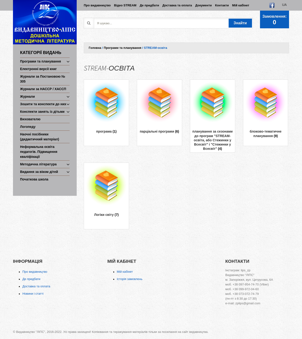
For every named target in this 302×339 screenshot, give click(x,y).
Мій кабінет (125, 271)
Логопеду (28, 127)
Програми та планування (40, 61)
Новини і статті (32, 293)
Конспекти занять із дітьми (42, 111)
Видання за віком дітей (39, 172)
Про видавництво (34, 271)
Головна (95, 48)
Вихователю (30, 119)
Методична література (38, 164)
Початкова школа (34, 179)
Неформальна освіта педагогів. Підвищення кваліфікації (38, 152)
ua (284, 5)
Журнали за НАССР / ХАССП (43, 89)
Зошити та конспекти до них (43, 104)
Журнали (27, 96)
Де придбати (31, 279)
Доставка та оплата (36, 286)
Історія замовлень (130, 279)
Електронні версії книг (38, 69)
